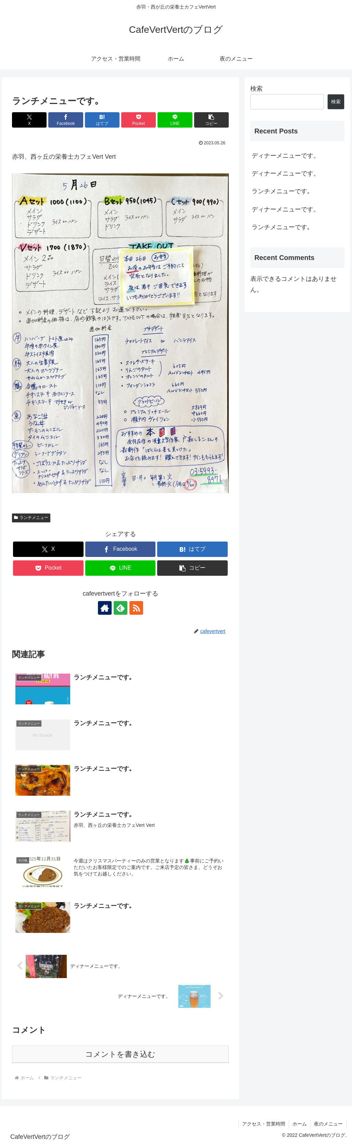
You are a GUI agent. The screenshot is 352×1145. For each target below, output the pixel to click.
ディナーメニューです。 (285, 155)
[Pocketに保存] (138, 120)
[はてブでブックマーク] (102, 120)
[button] (211, 120)
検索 (256, 88)
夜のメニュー (328, 1124)
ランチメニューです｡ (281, 191)
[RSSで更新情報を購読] (136, 608)
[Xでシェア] (29, 120)
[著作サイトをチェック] (105, 608)
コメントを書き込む (120, 1054)
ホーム (299, 1124)
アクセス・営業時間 (263, 1124)
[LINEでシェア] (175, 120)
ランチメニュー (31, 517)
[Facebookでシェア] (65, 120)
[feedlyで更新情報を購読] (120, 608)
